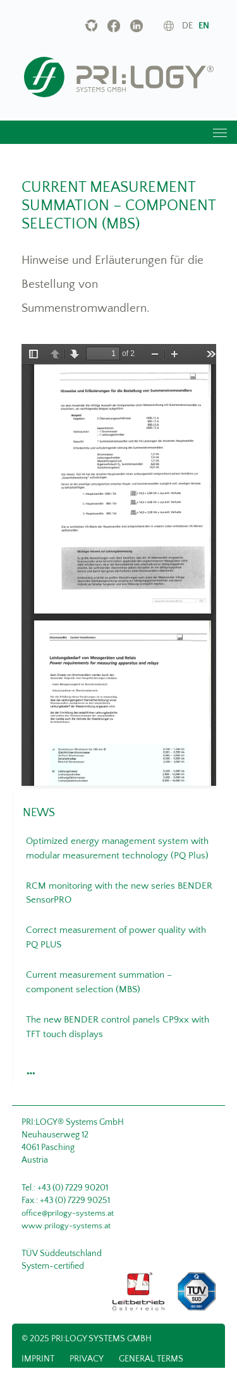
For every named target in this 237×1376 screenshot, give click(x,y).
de (187, 26)
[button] (29, 1070)
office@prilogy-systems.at (67, 1213)
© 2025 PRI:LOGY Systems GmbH (86, 1339)
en (203, 26)
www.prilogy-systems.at (66, 1225)
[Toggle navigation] (219, 132)
